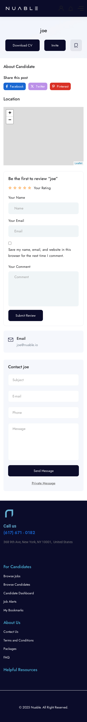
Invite (55, 45)
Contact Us (10, 631)
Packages (9, 648)
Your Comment (19, 266)
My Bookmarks (13, 610)
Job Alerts (9, 601)
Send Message (44, 470)
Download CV (22, 45)
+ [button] (9, 113)
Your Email (16, 220)
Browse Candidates (16, 584)
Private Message (43, 483)
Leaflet (78, 163)
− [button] (9, 120)
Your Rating (42, 188)
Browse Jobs (11, 576)
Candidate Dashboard (18, 593)
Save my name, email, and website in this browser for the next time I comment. (39, 252)
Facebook (14, 86)
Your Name (16, 197)
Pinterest (60, 86)
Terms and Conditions (18, 640)
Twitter (38, 86)
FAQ (6, 657)
